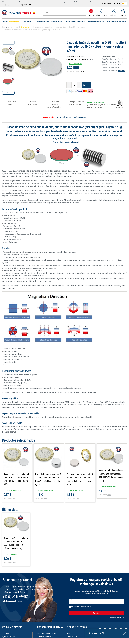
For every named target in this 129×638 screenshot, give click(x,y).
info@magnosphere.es (9, 5)
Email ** (73, 600)
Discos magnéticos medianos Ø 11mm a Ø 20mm (70, 27)
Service (116, 3)
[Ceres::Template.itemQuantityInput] (74, 85)
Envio (82, 72)
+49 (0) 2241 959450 (26, 5)
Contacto (5, 633)
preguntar (121, 71)
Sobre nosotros (106, 3)
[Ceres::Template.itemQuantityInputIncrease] (79, 85)
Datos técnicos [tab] (64, 118)
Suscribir (108, 613)
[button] (8, 93)
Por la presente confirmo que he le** (81, 607)
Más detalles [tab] (80, 118)
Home (3, 27)
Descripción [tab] (48, 118)
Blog (68, 633)
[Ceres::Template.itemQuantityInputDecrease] (69, 85)
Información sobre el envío (46, 633)
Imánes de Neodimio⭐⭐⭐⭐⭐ (19, 27)
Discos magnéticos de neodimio (42, 27)
